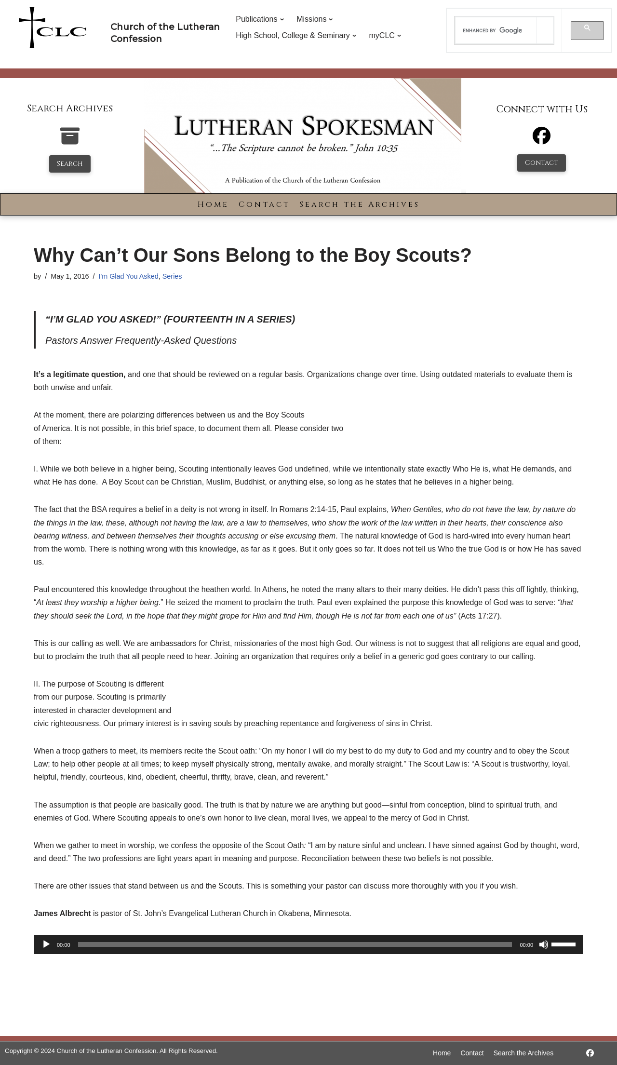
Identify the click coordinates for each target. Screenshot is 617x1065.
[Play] (46, 944)
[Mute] (544, 944)
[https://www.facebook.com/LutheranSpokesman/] (590, 1053)
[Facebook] (541, 140)
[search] (496, 30)
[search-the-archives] (70, 141)
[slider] (295, 944)
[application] (308, 944)
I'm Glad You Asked (128, 276)
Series (172, 276)
